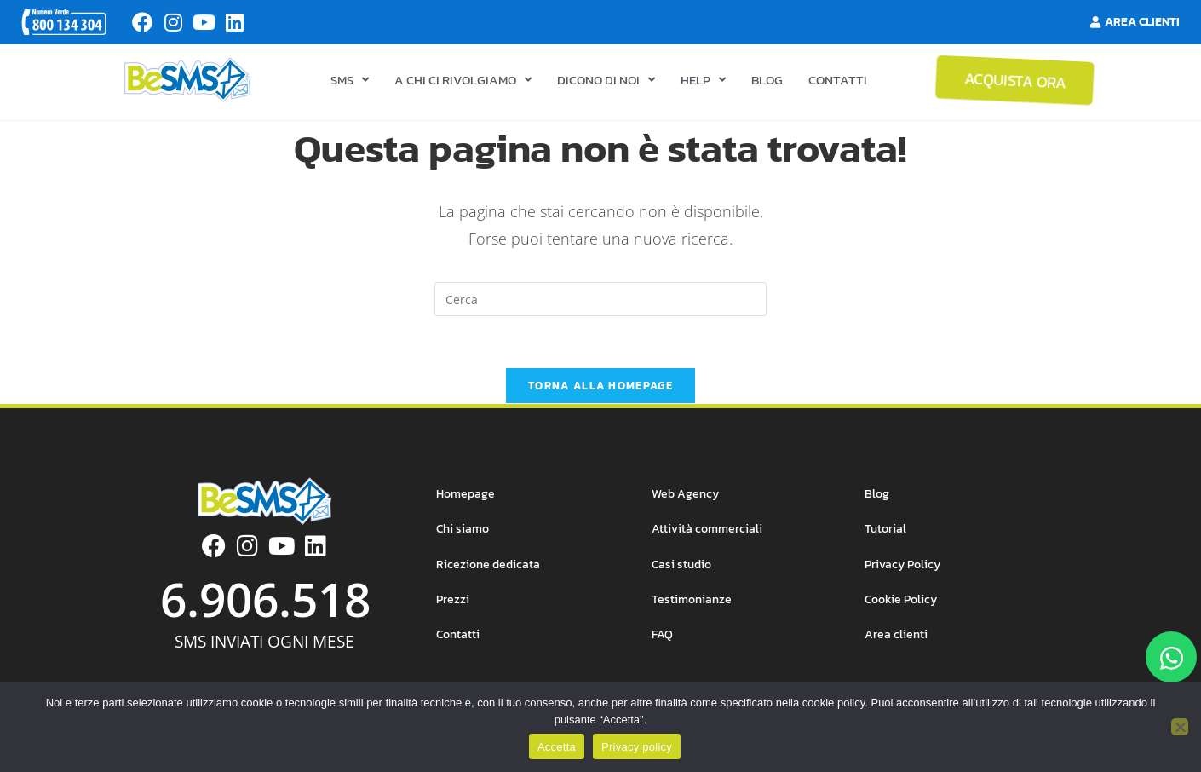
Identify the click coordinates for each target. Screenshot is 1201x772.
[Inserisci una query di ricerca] (600, 304)
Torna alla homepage (600, 391)
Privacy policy (636, 746)
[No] (1179, 726)
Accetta (556, 746)
